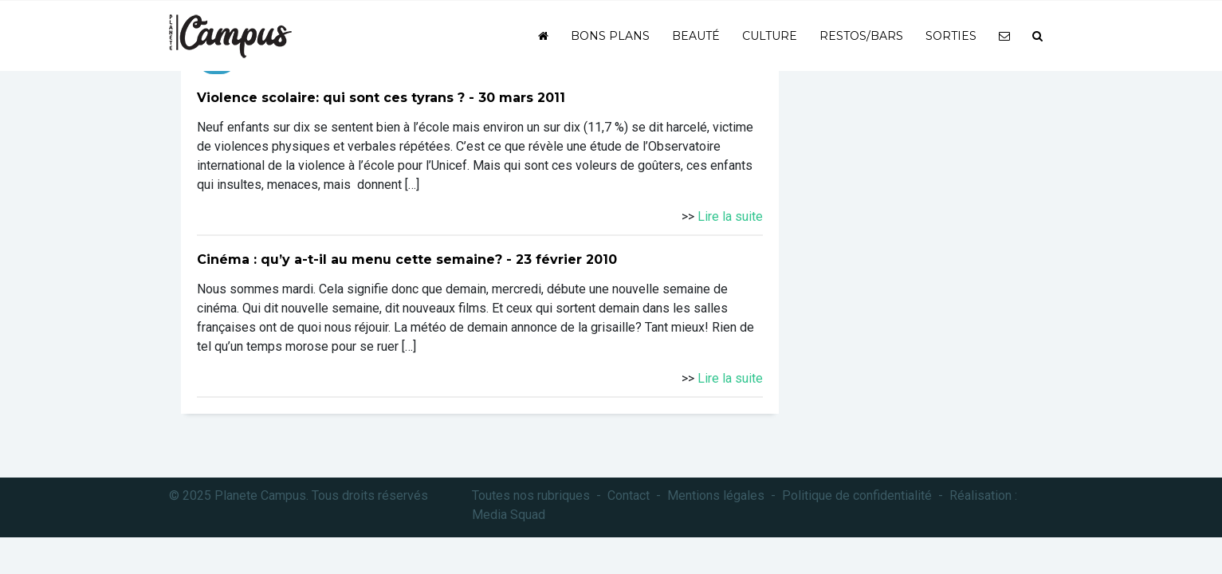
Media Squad (508, 514)
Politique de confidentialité (857, 495)
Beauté (696, 36)
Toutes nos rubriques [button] (531, 495)
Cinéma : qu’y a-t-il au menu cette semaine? (349, 259)
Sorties (950, 36)
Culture (769, 36)
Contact (628, 495)
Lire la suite (730, 216)
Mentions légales (715, 495)
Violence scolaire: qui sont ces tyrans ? (331, 97)
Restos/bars (861, 36)
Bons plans (610, 36)
